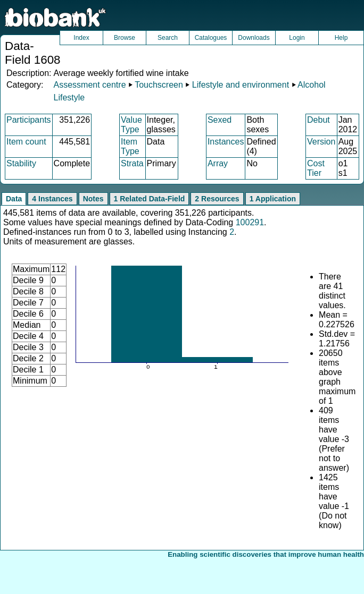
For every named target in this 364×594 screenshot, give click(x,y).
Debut (318, 119)
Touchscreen (159, 84)
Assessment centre (89, 84)
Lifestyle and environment (240, 84)
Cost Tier (316, 168)
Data (14, 198)
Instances (226, 141)
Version (321, 141)
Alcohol (311, 84)
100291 (250, 222)
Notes (93, 198)
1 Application (273, 198)
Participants (28, 119)
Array (218, 163)
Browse (124, 37)
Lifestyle (69, 97)
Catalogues (211, 37)
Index (81, 37)
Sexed (219, 119)
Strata (132, 163)
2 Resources (217, 198)
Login (296, 37)
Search (168, 37)
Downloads (253, 37)
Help (341, 37)
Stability (21, 163)
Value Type (131, 124)
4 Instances (52, 198)
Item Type (130, 146)
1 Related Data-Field (149, 198)
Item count (26, 141)
